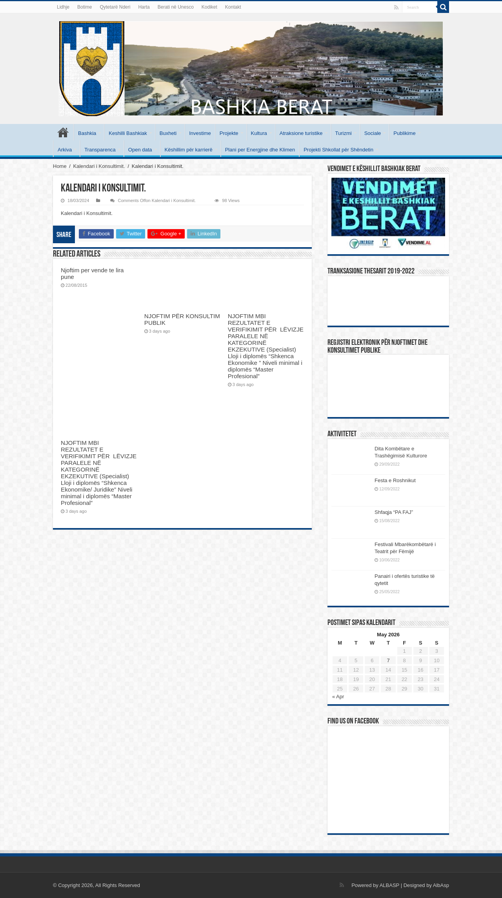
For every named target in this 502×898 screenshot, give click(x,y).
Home (60, 166)
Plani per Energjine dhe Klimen (260, 150)
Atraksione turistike (301, 133)
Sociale (372, 133)
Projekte (229, 133)
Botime (84, 7)
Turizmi (343, 133)
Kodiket (209, 7)
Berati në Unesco (176, 7)
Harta (143, 7)
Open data (140, 150)
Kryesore (63, 132)
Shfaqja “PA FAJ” (397, 512)
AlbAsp (441, 885)
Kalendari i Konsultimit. (99, 166)
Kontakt (233, 7)
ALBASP (389, 885)
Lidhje (63, 7)
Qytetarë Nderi (115, 7)
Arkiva (65, 150)
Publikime (404, 133)
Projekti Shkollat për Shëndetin (338, 150)
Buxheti (168, 133)
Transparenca (100, 150)
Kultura (259, 133)
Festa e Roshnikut (395, 480)
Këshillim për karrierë (189, 150)
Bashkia (87, 133)
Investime (200, 133)
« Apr (338, 696)
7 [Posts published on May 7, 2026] (388, 660)
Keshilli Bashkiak (128, 133)
